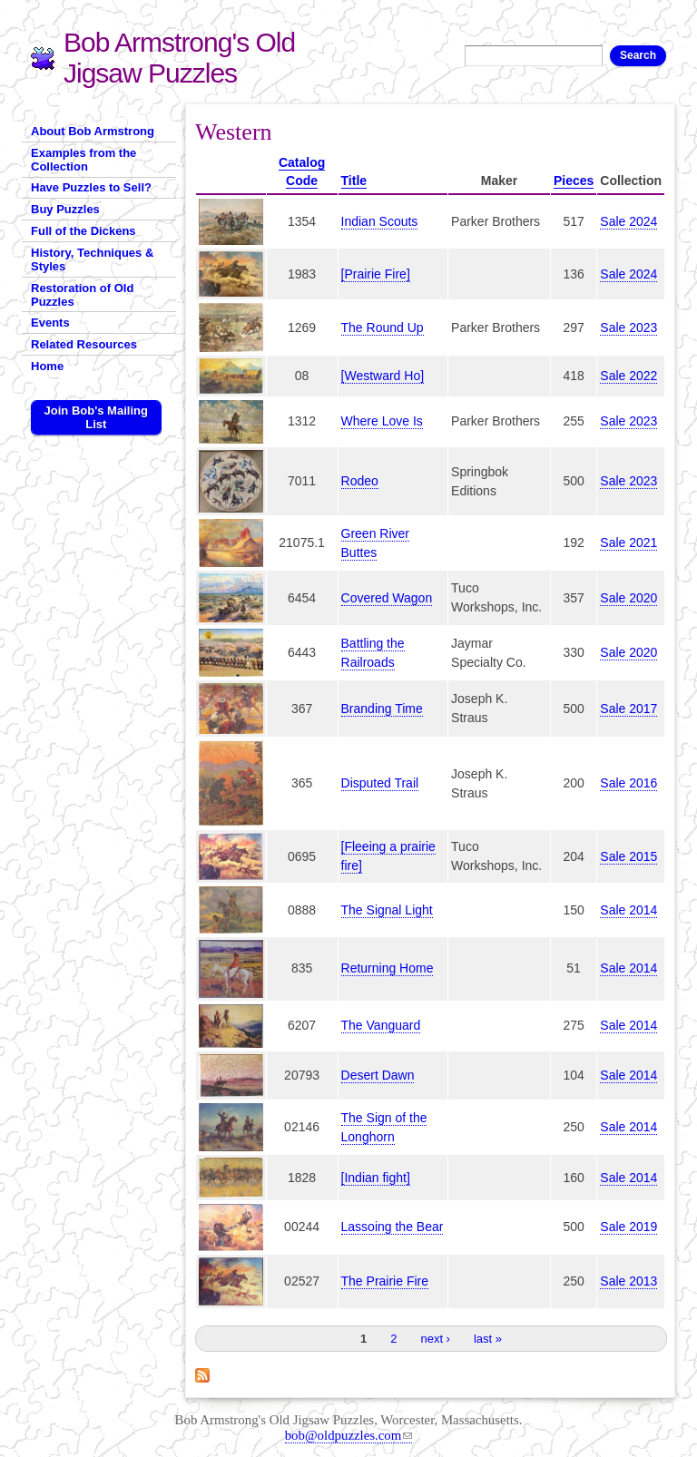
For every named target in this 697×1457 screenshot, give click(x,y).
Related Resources (84, 344)
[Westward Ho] (383, 375)
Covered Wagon (387, 598)
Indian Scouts (379, 221)
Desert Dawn (378, 1075)
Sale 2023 (628, 327)
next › (435, 1338)
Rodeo (359, 481)
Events (50, 322)
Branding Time (382, 708)
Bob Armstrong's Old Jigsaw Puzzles (179, 57)
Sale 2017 (628, 708)
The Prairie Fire (384, 1281)
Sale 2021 (628, 542)
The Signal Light (387, 910)
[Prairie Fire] (375, 274)
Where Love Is (382, 421)
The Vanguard (381, 1025)
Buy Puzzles (65, 209)
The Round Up (382, 327)
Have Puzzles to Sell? (91, 187)
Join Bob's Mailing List (96, 417)
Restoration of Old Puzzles (82, 294)
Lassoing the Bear (392, 1226)
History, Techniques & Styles (92, 259)
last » (488, 1338)
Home (47, 366)
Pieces (574, 180)
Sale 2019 (628, 1226)
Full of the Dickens (83, 231)
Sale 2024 (628, 221)
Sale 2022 (628, 375)
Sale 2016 (628, 783)
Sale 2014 (628, 910)
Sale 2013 (628, 1281)
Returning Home (387, 968)
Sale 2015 (628, 856)
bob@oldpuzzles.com (349, 1435)
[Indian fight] (375, 1177)
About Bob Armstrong (92, 131)
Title (354, 180)
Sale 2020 (628, 598)
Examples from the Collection (83, 159)
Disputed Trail (380, 783)
